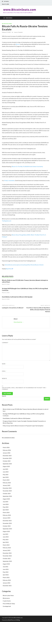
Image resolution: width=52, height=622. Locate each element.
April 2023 (6, 542)
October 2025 (7, 461)
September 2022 (7, 561)
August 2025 (6, 466)
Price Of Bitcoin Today (9, 603)
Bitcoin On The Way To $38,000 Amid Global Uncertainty (27, 166)
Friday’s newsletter (9, 180)
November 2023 (7, 523)
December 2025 (7, 455)
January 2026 (6, 453)
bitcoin (7, 265)
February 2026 (7, 450)
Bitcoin (18, 44)
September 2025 (7, 463)
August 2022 (6, 564)
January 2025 (6, 485)
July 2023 (5, 534)
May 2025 (5, 474)
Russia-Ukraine (39, 265)
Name (4, 363)
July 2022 (5, 566)
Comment (5, 342)
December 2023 (7, 520)
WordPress (11, 620)
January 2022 (6, 583)
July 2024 (5, 501)
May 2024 (5, 507)
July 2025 (5, 469)
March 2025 (6, 480)
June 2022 (6, 569)
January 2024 (6, 518)
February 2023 (7, 547)
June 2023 (6, 537)
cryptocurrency (20, 265)
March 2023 (6, 545)
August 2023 (6, 531)
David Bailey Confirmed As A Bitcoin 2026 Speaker (17, 297)
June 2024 (6, 504)
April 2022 (6, 574)
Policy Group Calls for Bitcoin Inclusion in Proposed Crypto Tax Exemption (23, 425)
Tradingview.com (6, 221)
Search (4, 396)
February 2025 (7, 482)
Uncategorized (7, 606)
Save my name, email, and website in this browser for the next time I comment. (24, 388)
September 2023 (7, 528)
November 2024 (7, 491)
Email (4, 371)
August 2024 (6, 499)
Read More (9, 268)
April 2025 (6, 477)
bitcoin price (12, 265)
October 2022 (7, 558)
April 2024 (6, 509)
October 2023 (7, 526)
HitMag (18, 620)
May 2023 (5, 539)
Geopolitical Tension (29, 265)
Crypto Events (7, 601)
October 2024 (7, 493)
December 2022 (7, 553)
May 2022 (5, 572)
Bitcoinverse (6, 598)
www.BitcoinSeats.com (19, 10)
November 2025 (7, 458)
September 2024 (7, 496)
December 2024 (7, 488)
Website (4, 378)
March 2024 (6, 512)
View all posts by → (19, 322)
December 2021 (7, 585)
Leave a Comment (18, 32)
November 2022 (7, 556)
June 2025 (6, 472)
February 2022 (7, 580)
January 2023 (6, 550)
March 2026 (6, 447)
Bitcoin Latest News (7, 23)
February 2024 (7, 515)
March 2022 (6, 577)
